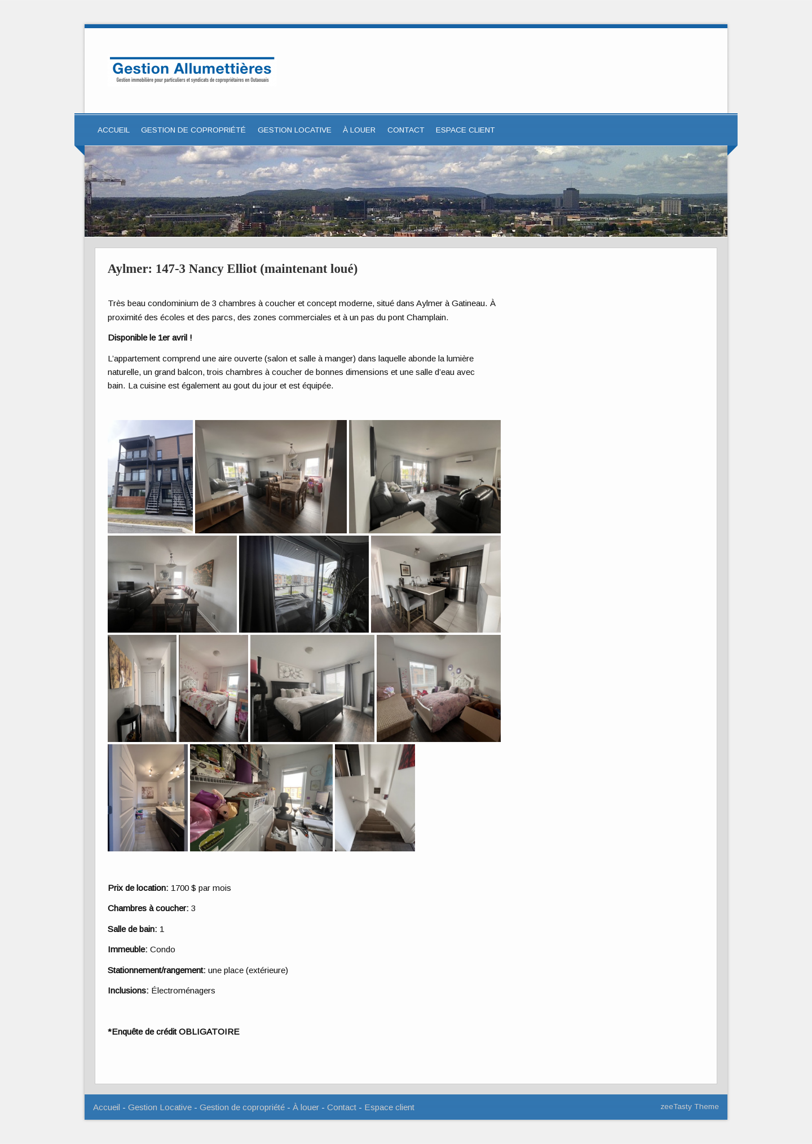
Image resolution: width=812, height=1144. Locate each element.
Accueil (114, 130)
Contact (406, 130)
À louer (359, 130)
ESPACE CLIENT (465, 130)
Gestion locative (295, 130)
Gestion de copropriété (193, 130)
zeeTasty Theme (689, 1106)
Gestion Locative (160, 1107)
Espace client (389, 1107)
